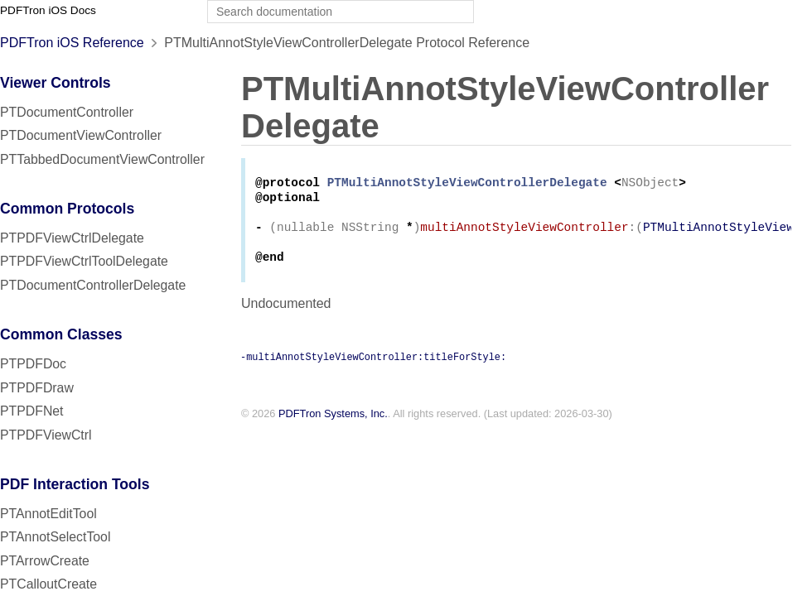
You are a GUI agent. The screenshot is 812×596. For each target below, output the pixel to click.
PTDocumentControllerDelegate (93, 285)
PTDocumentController (66, 112)
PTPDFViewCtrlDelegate (72, 238)
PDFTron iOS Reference (72, 43)
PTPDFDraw (37, 388)
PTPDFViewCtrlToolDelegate (84, 261)
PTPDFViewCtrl (46, 435)
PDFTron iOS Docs (48, 10)
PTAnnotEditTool (48, 514)
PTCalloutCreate (48, 584)
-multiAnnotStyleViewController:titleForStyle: (373, 365)
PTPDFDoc (33, 364)
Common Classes (61, 334)
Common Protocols (67, 208)
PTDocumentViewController (81, 135)
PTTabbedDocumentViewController (102, 159)
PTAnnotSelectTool (55, 537)
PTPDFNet (32, 411)
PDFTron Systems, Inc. (333, 423)
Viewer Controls (55, 82)
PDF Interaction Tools (75, 484)
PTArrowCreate (44, 561)
